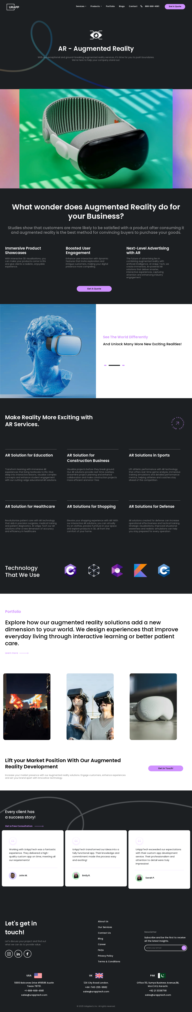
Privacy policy (105, 956)
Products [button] (95, 6)
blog (100, 938)
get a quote (175, 6)
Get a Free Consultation (24, 826)
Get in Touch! (165, 768)
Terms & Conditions (109, 961)
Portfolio (110, 6)
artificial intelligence (137, 264)
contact (133, 6)
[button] (105, 365)
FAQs (101, 950)
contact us (104, 933)
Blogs (122, 6)
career (102, 944)
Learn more (16, 653)
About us (103, 921)
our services (105, 927)
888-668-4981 (152, 6)
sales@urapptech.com (34, 995)
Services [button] (80, 6)
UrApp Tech (41, 525)
